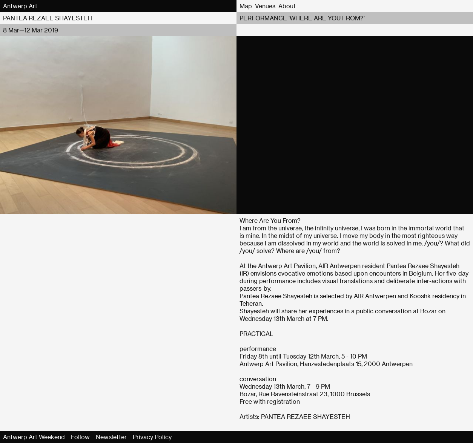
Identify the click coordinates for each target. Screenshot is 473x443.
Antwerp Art (20, 5)
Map (246, 5)
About (287, 5)
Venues (265, 5)
